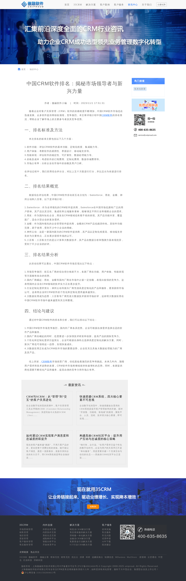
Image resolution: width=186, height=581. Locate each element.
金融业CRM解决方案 (80, 538)
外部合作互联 (49, 529)
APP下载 (106, 541)
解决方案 (91, 4)
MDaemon (120, 557)
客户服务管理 (26, 541)
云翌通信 (152, 557)
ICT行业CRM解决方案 (81, 545)
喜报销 (142, 557)
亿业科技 (27, 560)
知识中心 (34, 69)
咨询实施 (106, 529)
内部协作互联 (49, 532)
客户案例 (105, 4)
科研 (88, 557)
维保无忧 (54, 557)
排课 (82, 557)
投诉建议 (106, 545)
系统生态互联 (49, 535)
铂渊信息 (109, 557)
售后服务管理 (26, 545)
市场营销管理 (26, 529)
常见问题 (106, 535)
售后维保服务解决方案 (81, 532)
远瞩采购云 (97, 557)
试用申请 (106, 538)
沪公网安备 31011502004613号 (40, 573)
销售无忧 (65, 557)
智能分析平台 (49, 541)
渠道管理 (23, 538)
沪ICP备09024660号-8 (89, 566)
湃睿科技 (38, 560)
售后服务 (106, 532)
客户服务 (119, 4)
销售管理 (23, 532)
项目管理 (23, 535)
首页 (67, 4)
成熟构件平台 (49, 538)
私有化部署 (140, 89)
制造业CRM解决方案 (80, 529)
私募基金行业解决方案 (81, 541)
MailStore (132, 557)
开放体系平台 (49, 545)
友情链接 (23, 552)
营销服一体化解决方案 (81, 535)
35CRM (77, 4)
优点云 (75, 557)
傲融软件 (33, 557)
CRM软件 (107, 115)
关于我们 (147, 4)
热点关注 (35, 552)
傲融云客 (44, 557)
